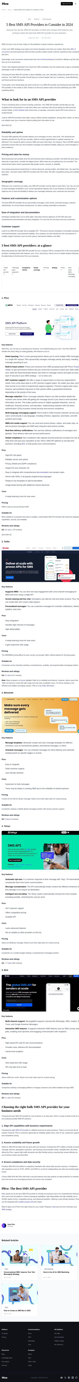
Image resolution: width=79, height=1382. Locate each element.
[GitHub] (76, 1378)
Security (4, 1365)
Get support (5, 1361)
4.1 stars (8, 1098)
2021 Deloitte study (22, 110)
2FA (23, 444)
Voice (29, 1333)
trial (54, 1207)
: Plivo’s (21, 356)
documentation (43, 472)
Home (3, 10)
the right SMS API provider (18, 1130)
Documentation (59, 1337)
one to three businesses (46, 59)
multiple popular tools (26, 1202)
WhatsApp (31, 1341)
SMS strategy (7, 1209)
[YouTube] (61, 1378)
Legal (29, 1365)
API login (57, 1333)
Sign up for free (66, 3)
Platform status (59, 1341)
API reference (58, 1344)
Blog (9, 10)
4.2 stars (8, 675)
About (30, 1354)
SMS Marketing (47, 19)
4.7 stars (8, 963)
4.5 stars (8, 530)
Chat (29, 1344)
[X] (65, 1378)
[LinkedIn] (73, 1378)
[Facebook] (69, 1378)
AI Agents (5, 1333)
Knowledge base (7, 1358)
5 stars (7, 819)
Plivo (3, 1194)
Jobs (29, 1358)
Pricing (4, 1337)
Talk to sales (32, 1361)
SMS (29, 19)
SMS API (36, 19)
